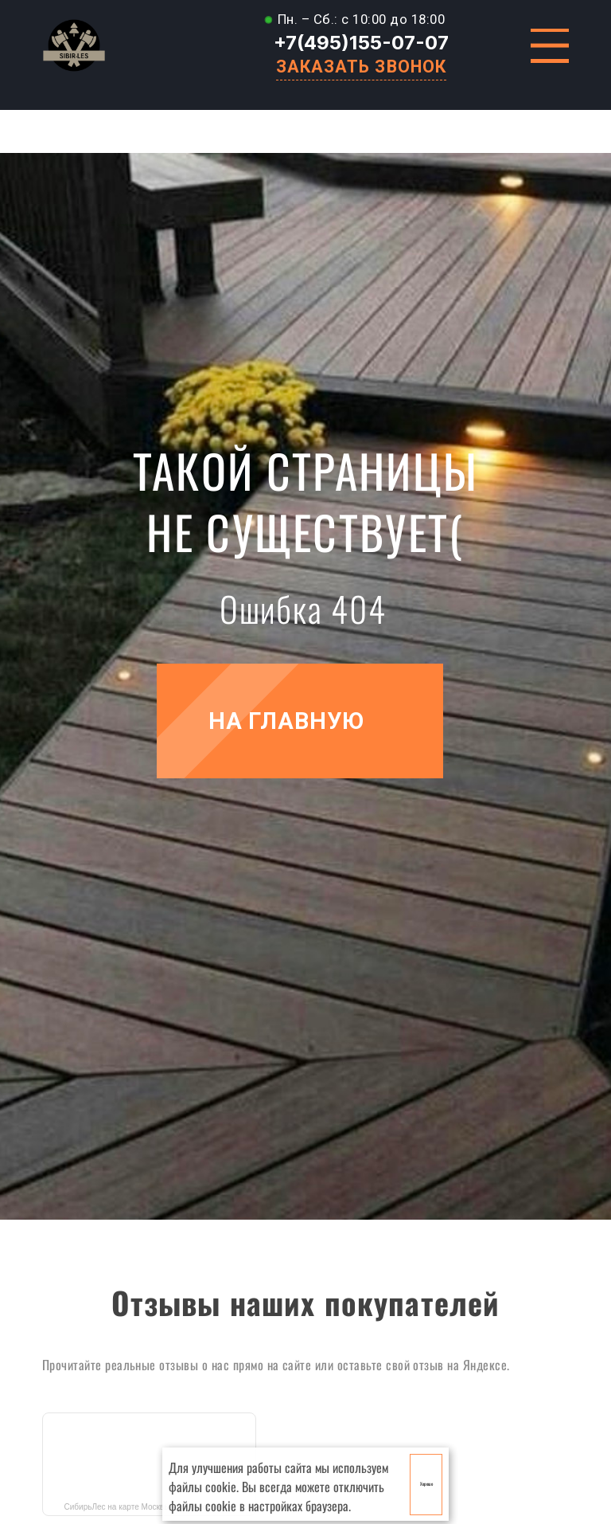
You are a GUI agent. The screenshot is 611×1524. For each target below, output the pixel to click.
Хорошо (426, 1483)
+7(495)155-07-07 (361, 42)
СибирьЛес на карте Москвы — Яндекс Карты (149, 1506)
